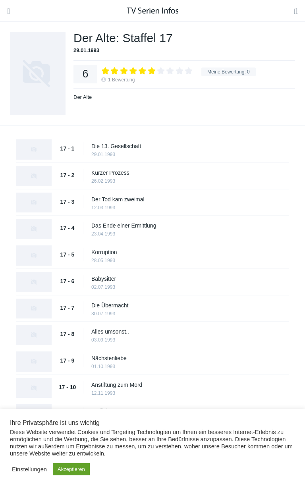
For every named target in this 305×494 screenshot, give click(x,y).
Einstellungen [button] (29, 469)
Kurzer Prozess (110, 173)
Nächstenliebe (109, 358)
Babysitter (103, 279)
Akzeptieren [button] (71, 469)
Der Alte (82, 97)
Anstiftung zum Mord (116, 385)
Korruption (104, 252)
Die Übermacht (109, 305)
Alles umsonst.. (110, 331)
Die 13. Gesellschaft (116, 146)
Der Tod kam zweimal (118, 199)
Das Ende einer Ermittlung (123, 225)
